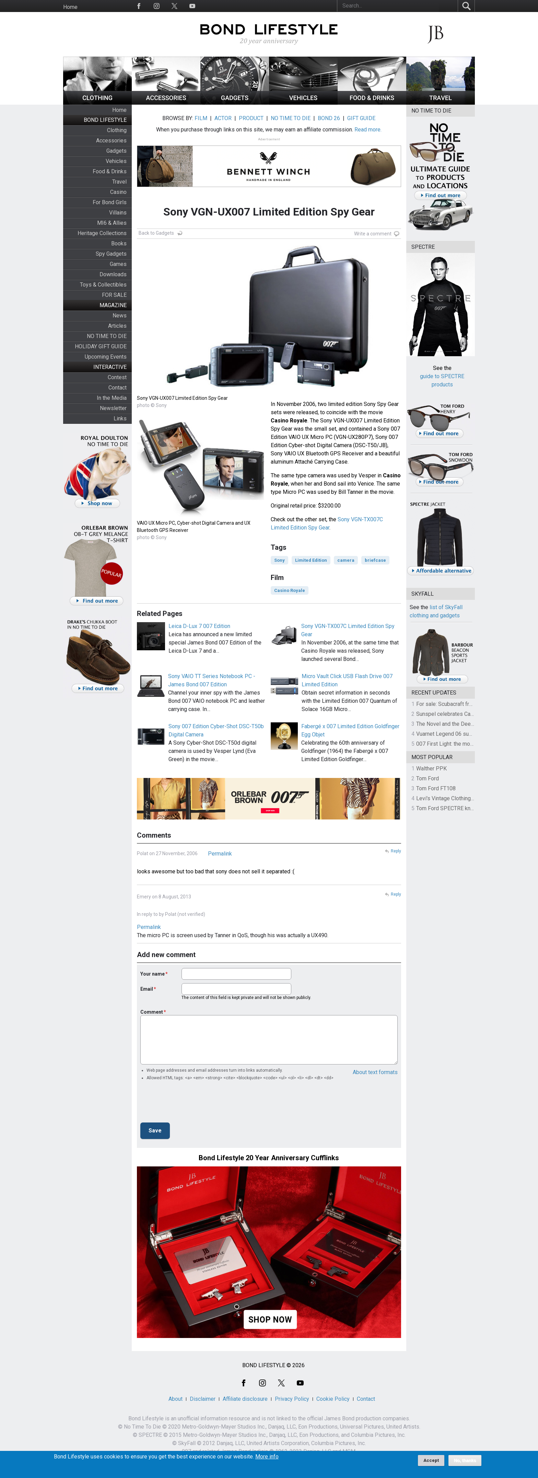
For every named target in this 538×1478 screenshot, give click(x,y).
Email (146, 989)
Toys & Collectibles (103, 284)
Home (70, 7)
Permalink (220, 853)
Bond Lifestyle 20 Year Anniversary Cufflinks (269, 1158)
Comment (151, 1012)
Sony (279, 560)
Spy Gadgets (111, 254)
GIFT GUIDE (361, 118)
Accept (431, 1460)
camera (345, 560)
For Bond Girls (110, 202)
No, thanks (465, 1460)
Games (118, 264)
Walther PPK (431, 768)
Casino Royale (289, 590)
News (120, 315)
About (175, 1399)
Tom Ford (427, 778)
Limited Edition (311, 560)
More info (267, 1457)
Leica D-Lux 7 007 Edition (199, 626)
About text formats (375, 1072)
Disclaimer (202, 1399)
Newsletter (113, 408)
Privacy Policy (292, 1399)
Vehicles (116, 161)
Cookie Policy (333, 1399)
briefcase (375, 560)
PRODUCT (251, 118)
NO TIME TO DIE (107, 336)
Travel (119, 181)
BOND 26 (329, 118)
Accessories (111, 140)
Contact (117, 387)
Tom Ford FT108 (436, 788)
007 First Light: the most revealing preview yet (472, 744)
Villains (118, 212)
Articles (117, 326)
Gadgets (116, 151)
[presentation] (192, 1103)
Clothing (117, 130)
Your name (152, 974)
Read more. (368, 129)
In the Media (112, 398)
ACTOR (223, 118)
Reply (396, 851)
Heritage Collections (102, 233)
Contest (117, 377)
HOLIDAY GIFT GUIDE (101, 346)
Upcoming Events (106, 356)
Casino (118, 192)
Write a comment (372, 233)
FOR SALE (114, 295)
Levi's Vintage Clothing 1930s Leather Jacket (470, 798)
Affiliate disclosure (245, 1399)
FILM (201, 118)
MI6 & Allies (112, 223)
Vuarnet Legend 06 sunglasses (453, 734)
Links (120, 418)
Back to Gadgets (156, 233)
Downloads (113, 274)
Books (119, 243)
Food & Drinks (110, 171)
